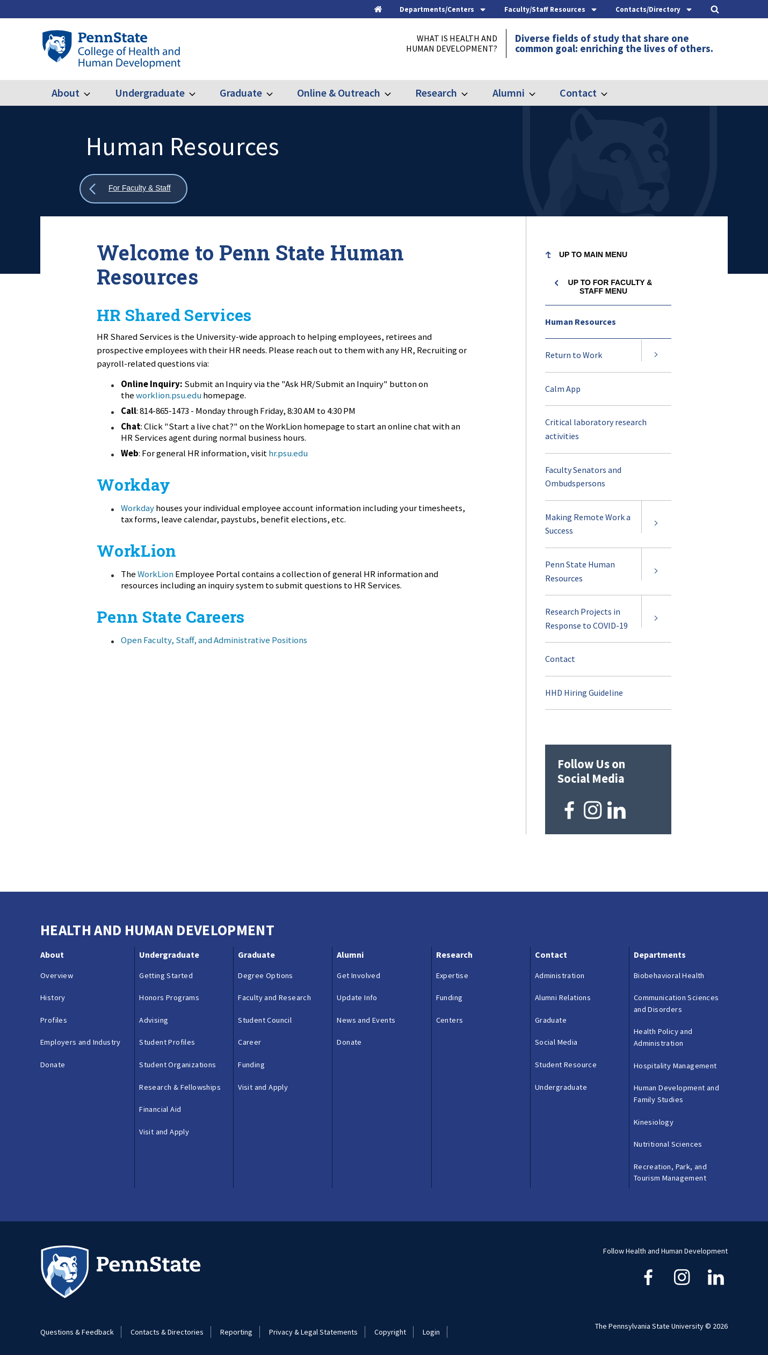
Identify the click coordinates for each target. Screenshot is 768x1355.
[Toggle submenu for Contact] (611, 93)
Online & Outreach (338, 92)
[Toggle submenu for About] (93, 93)
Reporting (236, 1324)
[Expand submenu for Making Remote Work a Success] (656, 524)
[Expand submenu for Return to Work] (656, 355)
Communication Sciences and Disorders (676, 996)
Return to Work (573, 354)
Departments (660, 947)
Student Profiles (167, 1034)
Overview (56, 967)
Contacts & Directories (167, 1324)
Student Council (265, 1012)
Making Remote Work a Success (588, 524)
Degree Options (265, 967)
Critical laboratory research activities (596, 429)
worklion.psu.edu (168, 395)
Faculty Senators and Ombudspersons (583, 476)
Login (431, 1324)
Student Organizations (177, 1057)
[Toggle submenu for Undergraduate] (199, 93)
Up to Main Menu (593, 254)
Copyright (390, 1324)
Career (249, 1034)
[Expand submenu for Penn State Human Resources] (656, 571)
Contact (578, 92)
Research (436, 92)
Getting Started (166, 967)
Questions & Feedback (77, 1324)
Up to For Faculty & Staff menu (610, 286)
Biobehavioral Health (669, 967)
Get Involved (358, 967)
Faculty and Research (274, 990)
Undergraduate (150, 92)
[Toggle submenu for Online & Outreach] (394, 93)
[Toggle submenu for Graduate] (276, 93)
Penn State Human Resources (580, 577)
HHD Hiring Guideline (584, 692)
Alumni (508, 92)
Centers (449, 1012)
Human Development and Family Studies (676, 1086)
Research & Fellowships (180, 1079)
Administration (560, 967)
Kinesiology (653, 1114)
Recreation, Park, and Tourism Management (670, 1164)
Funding (251, 1057)
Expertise (452, 967)
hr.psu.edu (288, 453)
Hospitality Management (675, 1057)
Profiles (53, 1012)
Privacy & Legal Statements (313, 1324)
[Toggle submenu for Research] (471, 93)
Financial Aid (160, 1101)
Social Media (556, 1034)
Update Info (357, 990)
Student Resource (566, 1057)
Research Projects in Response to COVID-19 (586, 618)
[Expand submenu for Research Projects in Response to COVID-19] (656, 618)
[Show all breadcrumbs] (133, 188)
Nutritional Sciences (668, 1136)
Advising (153, 1012)
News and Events (366, 1012)
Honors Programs (169, 990)
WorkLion (155, 574)
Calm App (563, 388)
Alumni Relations (563, 990)
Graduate (241, 92)
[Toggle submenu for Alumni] (539, 93)
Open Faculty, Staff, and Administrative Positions (214, 640)
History (53, 990)
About (65, 92)
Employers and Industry (80, 1034)
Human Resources (580, 321)
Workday (138, 508)
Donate (52, 1057)
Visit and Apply (164, 1124)
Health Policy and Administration (663, 1029)
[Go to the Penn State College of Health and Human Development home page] (110, 49)
